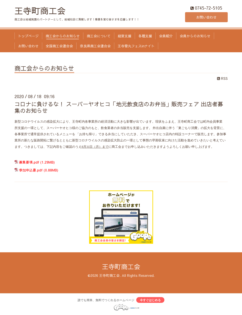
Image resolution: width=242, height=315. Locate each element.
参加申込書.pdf (31, 170)
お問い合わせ (206, 17)
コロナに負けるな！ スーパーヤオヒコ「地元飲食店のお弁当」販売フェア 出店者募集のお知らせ (118, 107)
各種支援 (145, 35)
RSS (222, 78)
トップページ (28, 35)
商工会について (99, 35)
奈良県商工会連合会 (95, 46)
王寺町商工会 (40, 10)
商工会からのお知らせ (63, 35)
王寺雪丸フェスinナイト (136, 46)
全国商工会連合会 (59, 46)
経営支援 (124, 35)
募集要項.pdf (29, 162)
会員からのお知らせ (195, 35)
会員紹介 (166, 35)
